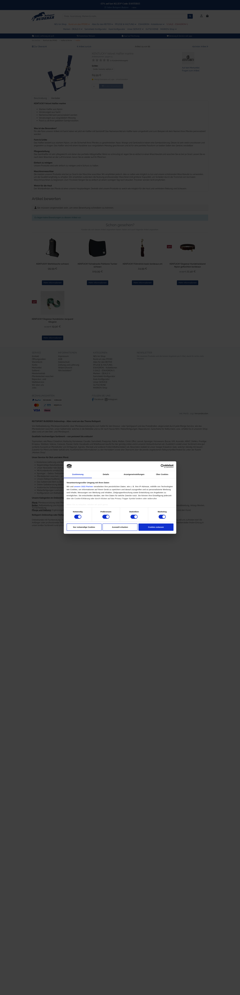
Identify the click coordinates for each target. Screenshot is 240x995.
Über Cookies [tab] (162, 474)
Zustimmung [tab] (78, 474)
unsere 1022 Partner (83, 486)
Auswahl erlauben (120, 527)
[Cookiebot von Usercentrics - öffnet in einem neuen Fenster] (163, 466)
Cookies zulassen (156, 527)
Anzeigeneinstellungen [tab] (134, 474)
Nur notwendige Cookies (84, 527)
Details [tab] (106, 474)
